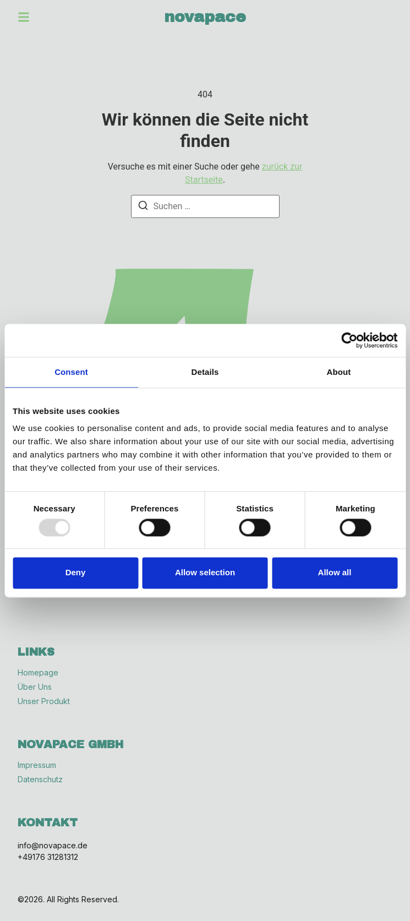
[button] (24, 17)
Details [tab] (205, 372)
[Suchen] (143, 207)
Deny (75, 572)
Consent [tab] (71, 372)
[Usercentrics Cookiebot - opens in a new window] (349, 340)
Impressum (37, 765)
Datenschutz (40, 779)
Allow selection (205, 572)
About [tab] (339, 372)
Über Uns (35, 687)
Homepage (38, 673)
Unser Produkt (44, 701)
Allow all (335, 572)
